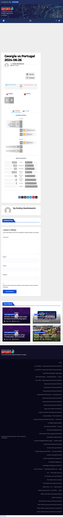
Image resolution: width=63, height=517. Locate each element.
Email (5, 266)
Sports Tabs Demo (38, 469)
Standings (30, 78)
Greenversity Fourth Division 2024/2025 (52, 391)
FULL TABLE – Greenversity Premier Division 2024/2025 (48, 380)
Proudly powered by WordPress (8, 436)
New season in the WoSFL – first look (53, 426)
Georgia (11, 94)
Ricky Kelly (16, 321)
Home (60, 362)
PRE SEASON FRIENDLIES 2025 (54, 430)
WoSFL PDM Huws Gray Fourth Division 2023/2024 (50, 504)
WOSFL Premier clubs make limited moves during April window (15, 319)
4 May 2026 (9, 321)
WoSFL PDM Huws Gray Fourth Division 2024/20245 (49, 508)
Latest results (58, 419)
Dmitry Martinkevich (18, 64)
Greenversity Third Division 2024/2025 (53, 405)
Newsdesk (46, 321)
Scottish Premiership (57, 451)
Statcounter (3, 516)
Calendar (30, 74)
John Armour (47, 339)
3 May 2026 (39, 321)
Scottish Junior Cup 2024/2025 (54, 447)
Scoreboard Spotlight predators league (43, 440)
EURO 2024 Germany (41, 377)
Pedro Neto (29, 134)
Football (37, 314)
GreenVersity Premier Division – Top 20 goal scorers (49, 394)
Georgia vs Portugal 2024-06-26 (20, 58)
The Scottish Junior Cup (56, 472)
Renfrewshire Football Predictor (54, 437)
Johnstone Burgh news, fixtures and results (43, 419)
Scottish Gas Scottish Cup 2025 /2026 (53, 444)
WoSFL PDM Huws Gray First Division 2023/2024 (50, 501)
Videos (60, 490)
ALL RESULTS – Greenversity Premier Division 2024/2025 (48, 369)
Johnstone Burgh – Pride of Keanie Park (52, 416)
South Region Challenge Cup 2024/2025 (52, 465)
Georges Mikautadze (11, 146)
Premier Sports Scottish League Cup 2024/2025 (50, 433)
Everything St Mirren (52, 377)
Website (5, 275)
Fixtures (60, 377)
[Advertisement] (31, 35)
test (48, 472)
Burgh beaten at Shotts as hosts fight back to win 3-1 (45, 336)
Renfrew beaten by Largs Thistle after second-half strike (14, 337)
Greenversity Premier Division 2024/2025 (52, 398)
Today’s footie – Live (47, 487)
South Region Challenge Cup (55, 462)
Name (5, 257)
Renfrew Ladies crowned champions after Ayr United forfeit (45, 319)
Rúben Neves (30, 142)
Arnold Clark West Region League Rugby (52, 373)
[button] (56, 20)
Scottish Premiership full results (54, 455)
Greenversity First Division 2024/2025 (53, 384)
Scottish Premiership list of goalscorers (52, 458)
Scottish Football (58, 440)
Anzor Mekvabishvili (11, 150)
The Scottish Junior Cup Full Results (53, 476)
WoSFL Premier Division (10, 314)
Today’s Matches (58, 487)
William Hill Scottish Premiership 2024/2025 (51, 494)
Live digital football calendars (55, 423)
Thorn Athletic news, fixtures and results (52, 483)
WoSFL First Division (57, 497)
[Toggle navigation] (30, 20)
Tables (60, 469)
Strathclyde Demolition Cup (50, 469)
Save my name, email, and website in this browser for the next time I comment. (20, 286)
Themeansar (4, 438)
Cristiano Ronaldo (31, 130)
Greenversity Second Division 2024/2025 (52, 401)
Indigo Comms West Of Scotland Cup (53, 408)
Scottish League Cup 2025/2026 (42, 451)
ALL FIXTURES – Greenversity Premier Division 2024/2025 (48, 366)
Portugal (29, 94)
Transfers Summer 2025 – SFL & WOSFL (47, 490)
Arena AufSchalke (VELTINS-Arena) (29, 85)
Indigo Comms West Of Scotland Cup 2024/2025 (50, 412)
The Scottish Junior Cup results (54, 479)
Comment (6, 237)
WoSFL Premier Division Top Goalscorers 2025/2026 (49, 511)
